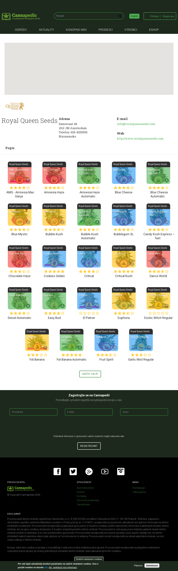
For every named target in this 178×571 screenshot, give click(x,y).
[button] (89, 65)
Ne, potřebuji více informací (63, 567)
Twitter (73, 471)
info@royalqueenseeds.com (136, 124)
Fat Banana (37, 340)
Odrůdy (21, 29)
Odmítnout (152, 565)
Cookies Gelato (54, 256)
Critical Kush (124, 256)
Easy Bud (54, 298)
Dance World (158, 256)
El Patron (89, 298)
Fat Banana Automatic (71, 340)
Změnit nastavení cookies (89, 559)
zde (46, 567)
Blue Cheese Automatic (158, 173)
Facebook (57, 471)
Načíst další (90, 374)
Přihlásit (154, 16)
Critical (89, 256)
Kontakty (82, 496)
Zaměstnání (83, 504)
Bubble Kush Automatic (89, 214)
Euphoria (124, 298)
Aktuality (46, 29)
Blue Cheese (124, 173)
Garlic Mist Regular (141, 340)
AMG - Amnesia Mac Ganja (19, 173)
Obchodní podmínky (88, 500)
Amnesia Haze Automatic (89, 173)
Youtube (104, 471)
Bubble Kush (54, 214)
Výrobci (131, 29)
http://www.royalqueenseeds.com (140, 138)
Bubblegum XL (124, 214)
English (134, 16)
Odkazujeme (139, 492)
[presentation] (89, 426)
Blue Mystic (19, 214)
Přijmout (138, 565)
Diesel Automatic (19, 298)
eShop (154, 29)
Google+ (89, 471)
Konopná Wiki (76, 29)
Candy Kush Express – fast (158, 214)
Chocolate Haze (19, 256)
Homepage (138, 487)
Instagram (120, 471)
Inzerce (81, 492)
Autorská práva (85, 487)
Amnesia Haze (54, 173)
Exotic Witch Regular (158, 298)
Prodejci (106, 29)
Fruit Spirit (106, 340)
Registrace (169, 16)
